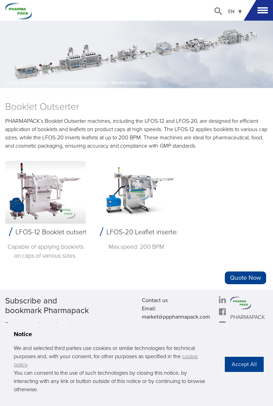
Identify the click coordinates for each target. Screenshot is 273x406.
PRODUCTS (34, 83)
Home (13, 83)
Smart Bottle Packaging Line (79, 83)
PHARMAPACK (247, 317)
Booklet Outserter (129, 83)
